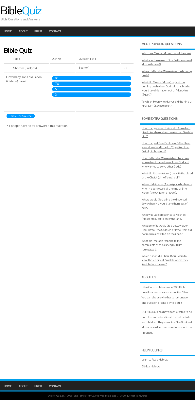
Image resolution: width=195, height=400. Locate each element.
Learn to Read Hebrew (155, 359)
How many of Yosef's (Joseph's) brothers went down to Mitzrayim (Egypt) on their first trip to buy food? (166, 147)
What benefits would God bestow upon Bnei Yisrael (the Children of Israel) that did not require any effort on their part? (167, 230)
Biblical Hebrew (151, 366)
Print (38, 31)
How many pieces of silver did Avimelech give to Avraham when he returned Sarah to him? (167, 132)
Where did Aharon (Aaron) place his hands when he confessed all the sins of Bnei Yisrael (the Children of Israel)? (167, 188)
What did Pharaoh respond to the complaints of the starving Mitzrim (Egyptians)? (162, 245)
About (23, 31)
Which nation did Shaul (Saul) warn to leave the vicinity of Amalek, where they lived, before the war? (165, 260)
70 (57, 84)
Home (8, 31)
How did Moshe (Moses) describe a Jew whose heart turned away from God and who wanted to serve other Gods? (165, 162)
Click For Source (21, 116)
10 (56, 78)
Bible (20, 10)
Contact (55, 31)
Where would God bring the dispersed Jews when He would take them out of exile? (165, 204)
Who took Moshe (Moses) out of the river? (166, 53)
